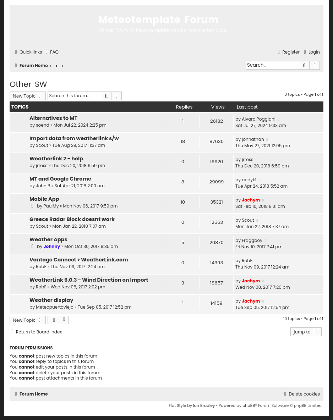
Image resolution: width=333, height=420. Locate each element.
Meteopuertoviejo (54, 307)
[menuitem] (51, 52)
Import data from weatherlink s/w (74, 138)
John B (43, 186)
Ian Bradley (204, 405)
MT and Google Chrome (60, 178)
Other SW (28, 84)
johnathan (253, 139)
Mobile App (44, 199)
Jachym (251, 200)
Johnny (51, 246)
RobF (41, 267)
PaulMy (51, 206)
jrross (41, 165)
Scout (42, 145)
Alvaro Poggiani (258, 119)
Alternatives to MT (53, 118)
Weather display (51, 300)
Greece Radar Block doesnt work (72, 219)
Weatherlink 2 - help (56, 158)
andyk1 (249, 180)
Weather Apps (48, 239)
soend (42, 125)
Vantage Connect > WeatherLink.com (78, 259)
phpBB (248, 405)
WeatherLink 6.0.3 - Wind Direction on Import (88, 279)
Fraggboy (252, 240)
